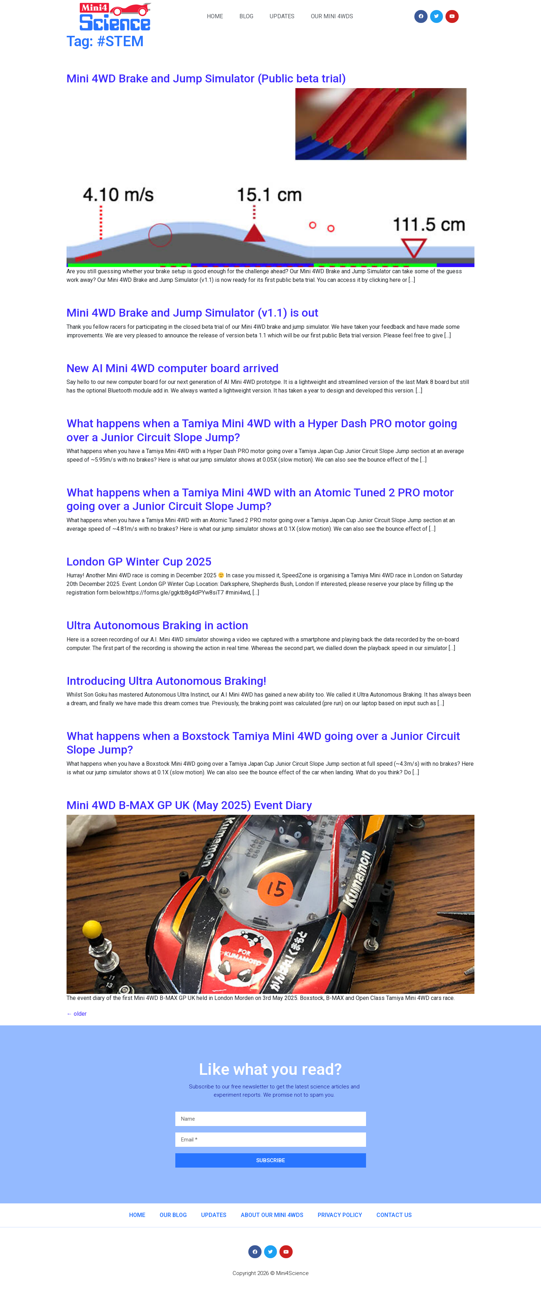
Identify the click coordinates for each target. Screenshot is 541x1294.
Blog (246, 16)
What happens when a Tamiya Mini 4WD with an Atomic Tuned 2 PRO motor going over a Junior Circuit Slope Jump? (260, 499)
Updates (282, 16)
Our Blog (173, 1215)
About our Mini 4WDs (272, 1215)
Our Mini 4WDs (332, 16)
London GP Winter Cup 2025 (139, 561)
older (77, 1013)
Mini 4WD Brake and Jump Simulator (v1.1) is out (192, 312)
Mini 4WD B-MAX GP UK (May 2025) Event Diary (189, 805)
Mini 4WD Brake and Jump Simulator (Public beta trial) (206, 78)
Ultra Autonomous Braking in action (157, 625)
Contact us (394, 1215)
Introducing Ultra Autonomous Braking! (166, 681)
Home (215, 16)
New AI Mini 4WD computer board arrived (173, 368)
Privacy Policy (340, 1215)
